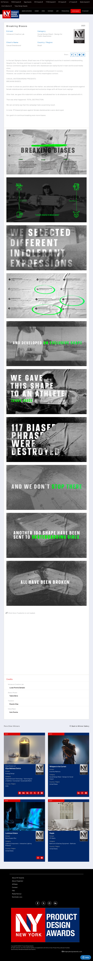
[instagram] (49, 903)
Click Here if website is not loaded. (20, 613)
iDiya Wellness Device (13, 768)
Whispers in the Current (57, 766)
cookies (68, 947)
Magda (51, 833)
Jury (57, 11)
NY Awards (62, 2)
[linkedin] (55, 903)
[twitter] (44, 903)
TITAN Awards (50, 2)
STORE (43, 11)
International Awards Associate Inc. (27, 949)
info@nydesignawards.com (72, 951)
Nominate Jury (17, 897)
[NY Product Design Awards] (10, 14)
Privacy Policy (56, 947)
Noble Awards (84, 2)
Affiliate (15, 884)
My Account (85, 11)
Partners (50, 11)
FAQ (13, 890)
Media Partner (17, 894)
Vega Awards (27, 2)
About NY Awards (18, 878)
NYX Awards (38, 2)
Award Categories (27, 11)
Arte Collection (6, 6)
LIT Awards (73, 2)
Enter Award (75, 11)
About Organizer (17, 881)
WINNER (37, 11)
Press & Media (65, 11)
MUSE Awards (16, 2)
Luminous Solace (11, 833)
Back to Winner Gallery (79, 726)
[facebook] (38, 903)
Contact (15, 887)
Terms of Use (49, 947)
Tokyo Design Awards (21, 6)
